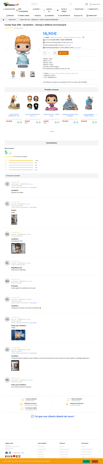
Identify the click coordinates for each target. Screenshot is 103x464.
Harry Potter (41, 457)
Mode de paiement (64, 449)
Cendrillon (62, 73)
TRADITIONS (79, 9)
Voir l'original (33, 187)
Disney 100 (75, 73)
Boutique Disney (42, 449)
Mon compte (41, 446)
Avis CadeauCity (64, 457)
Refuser (95, 461)
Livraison (62, 446)
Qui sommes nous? (86, 454)
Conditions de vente (86, 452)
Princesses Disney (54, 73)
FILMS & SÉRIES (64, 10)
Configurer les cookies (18, 453)
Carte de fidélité (64, 454)
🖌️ (93, 9)
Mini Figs (68, 73)
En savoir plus (67, 45)
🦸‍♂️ (49, 10)
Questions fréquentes (87, 449)
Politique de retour (64, 452)
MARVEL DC (49, 10)
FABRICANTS (93, 9)
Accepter (86, 461)
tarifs (70, 42)
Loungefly (40, 452)
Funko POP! (41, 454)
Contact (83, 446)
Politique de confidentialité (88, 457)
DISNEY (37, 9)
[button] (78, 15)
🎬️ (64, 10)
